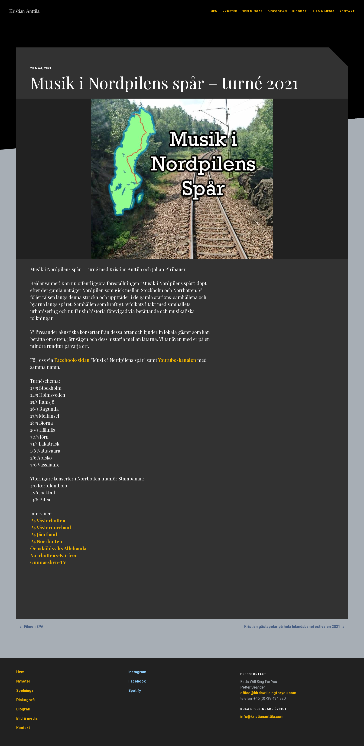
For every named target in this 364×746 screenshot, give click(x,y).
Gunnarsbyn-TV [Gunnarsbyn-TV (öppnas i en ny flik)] (48, 562)
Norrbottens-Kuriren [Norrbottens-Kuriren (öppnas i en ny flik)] (54, 555)
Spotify (134, 690)
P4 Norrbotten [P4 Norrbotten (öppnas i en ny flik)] (46, 541)
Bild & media (323, 11)
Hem (214, 11)
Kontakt (347, 11)
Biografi (300, 11)
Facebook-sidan (72, 360)
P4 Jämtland (43, 534)
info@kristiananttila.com (261, 716)
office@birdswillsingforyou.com (268, 693)
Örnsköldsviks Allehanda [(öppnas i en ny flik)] (58, 548)
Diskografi (278, 11)
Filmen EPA (33, 626)
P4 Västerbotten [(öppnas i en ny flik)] (47, 520)
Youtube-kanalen (177, 360)
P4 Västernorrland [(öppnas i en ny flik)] (50, 527)
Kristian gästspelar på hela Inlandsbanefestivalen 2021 (292, 626)
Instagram (137, 672)
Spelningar (252, 11)
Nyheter (229, 11)
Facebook (137, 681)
